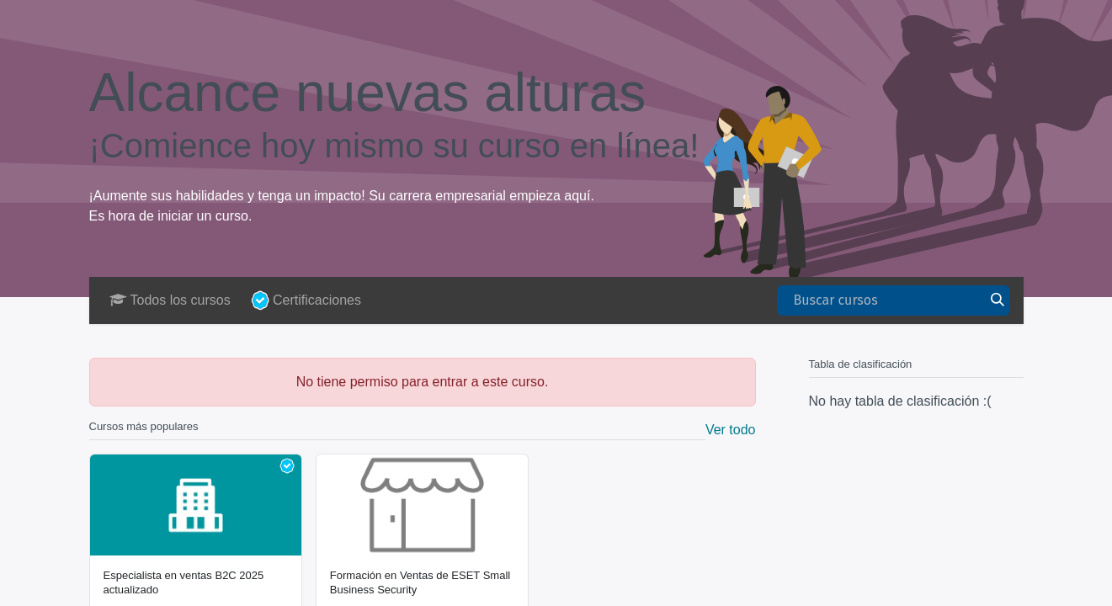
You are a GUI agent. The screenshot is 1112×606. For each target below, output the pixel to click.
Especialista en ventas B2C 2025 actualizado (184, 582)
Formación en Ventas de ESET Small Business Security (420, 582)
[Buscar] (997, 300)
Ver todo (730, 430)
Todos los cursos (170, 300)
